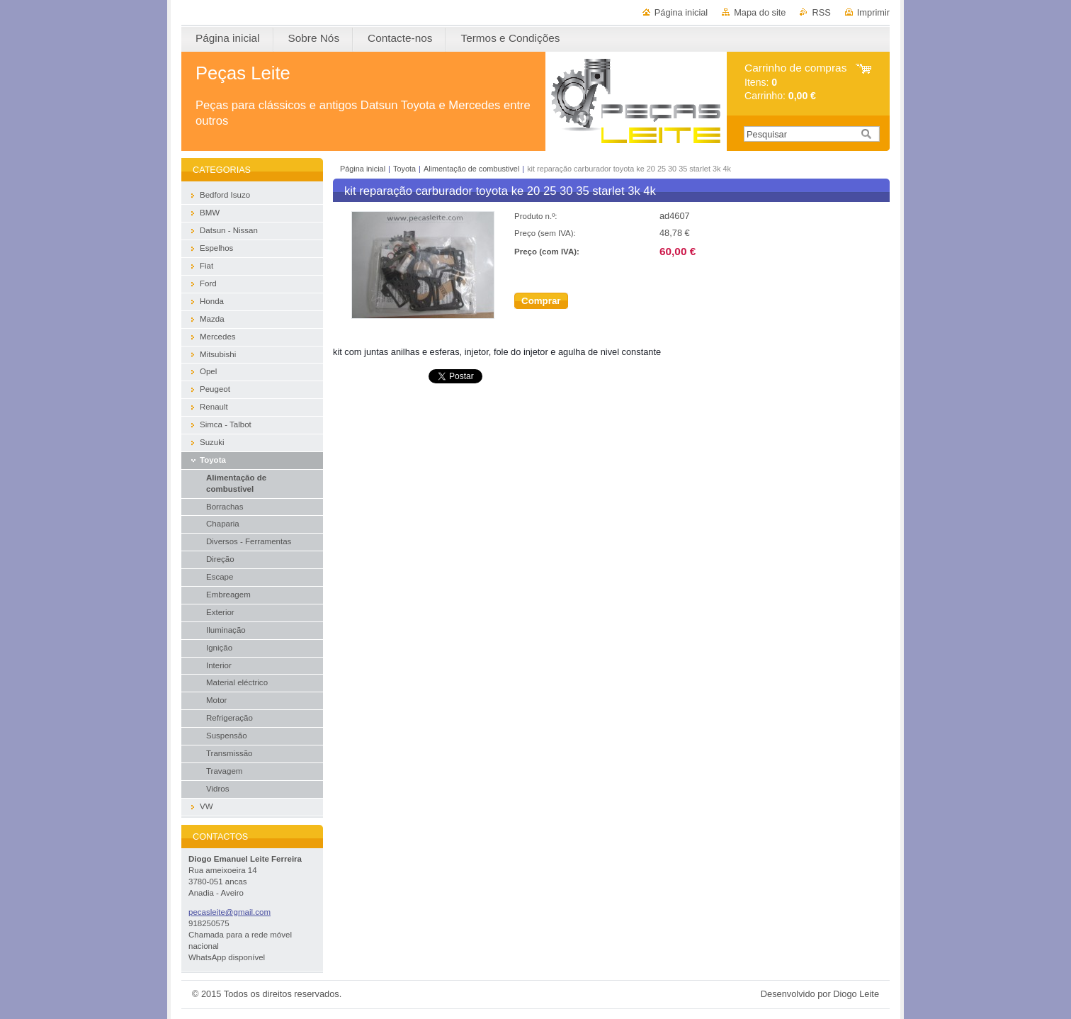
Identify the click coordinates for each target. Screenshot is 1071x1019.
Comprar (541, 300)
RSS (821, 12)
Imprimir (873, 12)
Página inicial (681, 12)
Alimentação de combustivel (471, 168)
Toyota (404, 168)
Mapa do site (760, 12)
